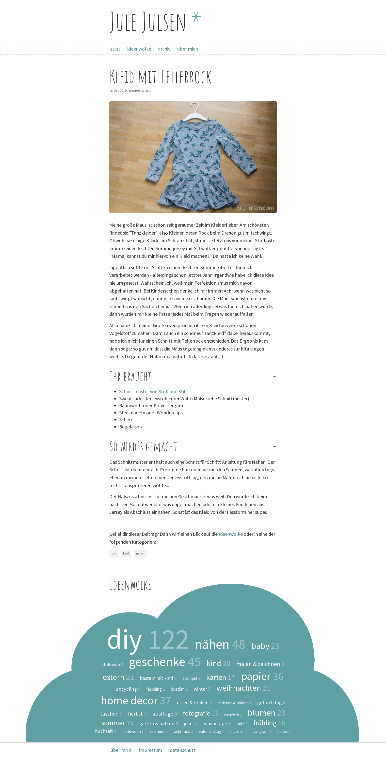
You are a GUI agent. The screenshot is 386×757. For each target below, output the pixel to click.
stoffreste (112, 665)
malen (284, 731)
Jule (148, 90)
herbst (137, 714)
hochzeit (105, 731)
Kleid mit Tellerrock (160, 76)
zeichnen (158, 731)
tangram (262, 731)
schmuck (183, 731)
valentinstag (211, 731)
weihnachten (243, 688)
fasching (155, 689)
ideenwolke (139, 49)
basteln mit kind (158, 678)
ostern (118, 677)
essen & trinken (194, 702)
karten (220, 677)
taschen (111, 714)
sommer (117, 722)
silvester (239, 731)
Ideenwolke (231, 534)
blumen (267, 712)
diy (114, 553)
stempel (191, 678)
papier (262, 676)
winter (202, 688)
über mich (187, 49)
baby (265, 646)
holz (242, 724)
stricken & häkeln (234, 703)
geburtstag (271, 702)
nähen (140, 553)
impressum (150, 750)
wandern (233, 714)
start (115, 49)
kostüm (179, 689)
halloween (133, 731)
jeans (191, 723)
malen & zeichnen (260, 664)
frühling (269, 722)
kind (126, 553)
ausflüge (164, 713)
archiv (164, 49)
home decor (136, 700)
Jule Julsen (155, 21)
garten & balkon (158, 723)
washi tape (217, 723)
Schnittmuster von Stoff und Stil (152, 391)
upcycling (127, 689)
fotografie (200, 713)
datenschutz (183, 750)
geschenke (165, 661)
